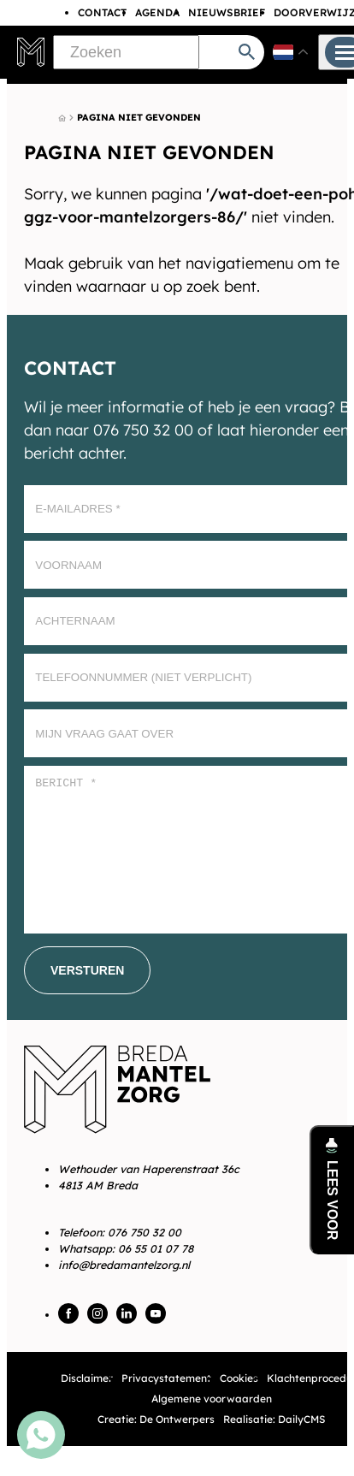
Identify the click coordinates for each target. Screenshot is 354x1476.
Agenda (157, 12)
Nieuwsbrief (226, 12)
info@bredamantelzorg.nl (124, 1264)
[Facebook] (68, 1313)
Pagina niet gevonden (139, 117)
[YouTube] (155, 1313)
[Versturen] (87, 970)
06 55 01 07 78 (155, 1248)
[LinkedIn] (126, 1313)
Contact (102, 12)
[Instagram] (97, 1313)
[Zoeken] (125, 52)
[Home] (62, 118)
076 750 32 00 (144, 1232)
